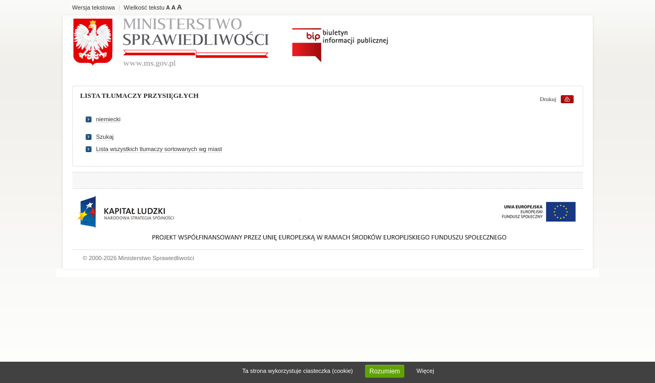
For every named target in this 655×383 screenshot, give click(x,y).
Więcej (425, 371)
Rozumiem (384, 371)
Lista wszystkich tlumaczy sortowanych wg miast (159, 149)
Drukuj (548, 99)
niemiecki (108, 119)
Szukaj (105, 137)
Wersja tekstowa (93, 7)
